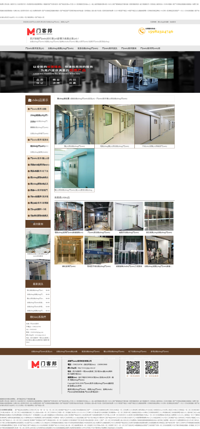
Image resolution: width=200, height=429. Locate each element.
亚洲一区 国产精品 (20, 425)
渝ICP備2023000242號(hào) (88, 377)
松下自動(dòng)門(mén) (137, 351)
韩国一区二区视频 (64, 412)
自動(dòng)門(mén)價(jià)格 (66, 351)
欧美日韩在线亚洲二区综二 (90, 420)
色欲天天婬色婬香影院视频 (73, 423)
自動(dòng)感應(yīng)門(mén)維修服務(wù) (159, 266)
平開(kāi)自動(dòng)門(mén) (38, 122)
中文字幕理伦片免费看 (99, 428)
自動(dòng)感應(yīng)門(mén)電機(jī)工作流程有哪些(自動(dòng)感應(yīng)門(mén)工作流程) (35, 311)
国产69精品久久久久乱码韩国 (38, 425)
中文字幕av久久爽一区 (110, 415)
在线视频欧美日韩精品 (157, 423)
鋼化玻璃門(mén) (68, 266)
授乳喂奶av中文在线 (146, 410)
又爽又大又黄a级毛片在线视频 (97, 412)
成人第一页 (69, 425)
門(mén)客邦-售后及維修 (39, 185)
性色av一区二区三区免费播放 (154, 415)
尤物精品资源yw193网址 (139, 412)
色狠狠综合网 (104, 410)
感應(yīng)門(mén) (94, 389)
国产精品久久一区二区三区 (12, 420)
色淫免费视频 (17, 415)
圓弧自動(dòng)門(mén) (39, 146)
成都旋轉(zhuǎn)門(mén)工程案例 (129, 266)
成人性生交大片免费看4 (129, 420)
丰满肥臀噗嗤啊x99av (142, 418)
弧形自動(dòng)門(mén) (88, 48)
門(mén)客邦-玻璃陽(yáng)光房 (39, 204)
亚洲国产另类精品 (36, 420)
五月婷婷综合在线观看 (44, 428)
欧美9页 (122, 415)
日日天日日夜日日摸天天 (125, 418)
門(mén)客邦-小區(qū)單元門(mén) (38, 210)
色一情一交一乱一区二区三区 (47, 410)
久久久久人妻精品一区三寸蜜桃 (188, 415)
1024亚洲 (129, 415)
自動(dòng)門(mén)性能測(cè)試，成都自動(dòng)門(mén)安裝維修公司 (35, 302)
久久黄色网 (133, 410)
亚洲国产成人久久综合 (57, 425)
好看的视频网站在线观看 (14, 423)
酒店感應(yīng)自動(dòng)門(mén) (159, 232)
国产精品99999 (111, 418)
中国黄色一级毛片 (59, 418)
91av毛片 (165, 418)
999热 (175, 410)
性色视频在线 (81, 410)
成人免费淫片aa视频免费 (101, 423)
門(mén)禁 (89, 392)
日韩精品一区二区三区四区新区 (189, 410)
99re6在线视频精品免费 (61, 428)
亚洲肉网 (3, 418)
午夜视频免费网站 (6, 425)
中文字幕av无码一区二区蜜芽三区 (105, 425)
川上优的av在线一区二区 (41, 412)
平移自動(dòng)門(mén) (39, 115)
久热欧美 (26, 420)
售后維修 (111, 358)
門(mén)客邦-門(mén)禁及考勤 (39, 166)
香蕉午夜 (127, 412)
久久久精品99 (45, 423)
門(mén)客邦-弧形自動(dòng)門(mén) (39, 141)
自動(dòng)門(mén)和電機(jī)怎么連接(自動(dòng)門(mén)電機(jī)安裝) (35, 307)
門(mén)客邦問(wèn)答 (150, 48)
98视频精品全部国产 (141, 425)
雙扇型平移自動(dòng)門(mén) (99, 266)
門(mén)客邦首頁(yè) (35, 48)
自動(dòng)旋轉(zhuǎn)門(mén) (39, 153)
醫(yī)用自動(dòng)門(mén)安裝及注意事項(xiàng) (35, 298)
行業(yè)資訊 (124, 358)
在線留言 (173, 22)
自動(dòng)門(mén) (78, 389)
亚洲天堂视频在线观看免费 (138, 423)
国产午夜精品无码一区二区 (52, 420)
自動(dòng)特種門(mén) (39, 133)
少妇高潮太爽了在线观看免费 (92, 415)
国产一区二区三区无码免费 (110, 420)
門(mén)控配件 (98, 358)
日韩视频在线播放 (57, 423)
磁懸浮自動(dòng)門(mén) (129, 232)
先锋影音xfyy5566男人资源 (163, 410)
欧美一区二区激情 (86, 425)
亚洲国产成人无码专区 (177, 418)
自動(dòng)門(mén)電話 (143, 358)
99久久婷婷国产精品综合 (119, 423)
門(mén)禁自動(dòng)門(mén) (99, 232)
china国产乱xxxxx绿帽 (31, 423)
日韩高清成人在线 (61, 415)
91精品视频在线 (26, 412)
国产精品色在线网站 (22, 410)
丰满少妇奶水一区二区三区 (10, 412)
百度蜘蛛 (153, 22)
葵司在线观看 (47, 418)
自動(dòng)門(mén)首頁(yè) (41, 351)
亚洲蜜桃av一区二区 (116, 412)
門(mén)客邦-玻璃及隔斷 (39, 217)
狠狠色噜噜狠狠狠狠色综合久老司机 (150, 420)
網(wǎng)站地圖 (163, 22)
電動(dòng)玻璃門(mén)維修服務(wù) (69, 232)
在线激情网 (175, 412)
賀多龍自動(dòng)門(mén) (58, 358)
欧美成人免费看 (170, 415)
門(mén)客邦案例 (128, 48)
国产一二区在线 (92, 410)
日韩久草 (33, 410)
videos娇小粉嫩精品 (47, 415)
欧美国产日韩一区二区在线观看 (160, 425)
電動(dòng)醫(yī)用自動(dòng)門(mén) (114, 146)
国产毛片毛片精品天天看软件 (95, 418)
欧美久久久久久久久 (79, 412)
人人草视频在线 (165, 412)
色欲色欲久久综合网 (115, 428)
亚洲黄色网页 (154, 412)
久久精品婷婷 (156, 418)
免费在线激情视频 (14, 418)
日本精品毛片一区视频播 (31, 415)
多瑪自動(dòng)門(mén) (160, 351)
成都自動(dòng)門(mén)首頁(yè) (82, 99)
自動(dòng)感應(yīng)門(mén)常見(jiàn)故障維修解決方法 (35, 294)
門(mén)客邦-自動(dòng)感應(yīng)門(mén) (38, 110)
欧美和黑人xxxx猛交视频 (75, 418)
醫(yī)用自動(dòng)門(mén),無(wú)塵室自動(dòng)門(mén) (74, 190)
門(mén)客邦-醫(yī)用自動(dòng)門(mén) (39, 159)
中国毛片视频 (190, 418)
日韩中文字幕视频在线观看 (190, 423)
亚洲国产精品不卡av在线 (67, 410)
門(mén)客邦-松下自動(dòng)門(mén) (39, 172)
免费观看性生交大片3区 (185, 420)
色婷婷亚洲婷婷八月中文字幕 (80, 428)
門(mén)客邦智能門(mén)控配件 (39, 191)
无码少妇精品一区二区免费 (119, 410)
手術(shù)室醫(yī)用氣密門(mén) (154, 146)
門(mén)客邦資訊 (109, 48)
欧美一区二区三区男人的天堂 (25, 428)
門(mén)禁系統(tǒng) (80, 358)
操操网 (76, 425)
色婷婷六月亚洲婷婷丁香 (71, 420)
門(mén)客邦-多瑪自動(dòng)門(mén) (39, 178)
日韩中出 (54, 412)
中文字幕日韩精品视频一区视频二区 (184, 425)
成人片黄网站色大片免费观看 (31, 418)
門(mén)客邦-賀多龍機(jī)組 (39, 197)
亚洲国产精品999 (75, 415)
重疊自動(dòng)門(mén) (39, 127)
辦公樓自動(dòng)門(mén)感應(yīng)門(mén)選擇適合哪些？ (35, 290)
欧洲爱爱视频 (138, 415)
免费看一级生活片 (170, 420)
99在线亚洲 (88, 423)
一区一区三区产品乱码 (126, 425)
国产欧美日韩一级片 (173, 423)
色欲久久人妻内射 (186, 412)
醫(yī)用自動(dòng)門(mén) (74, 146)
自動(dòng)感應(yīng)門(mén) (60, 48)
